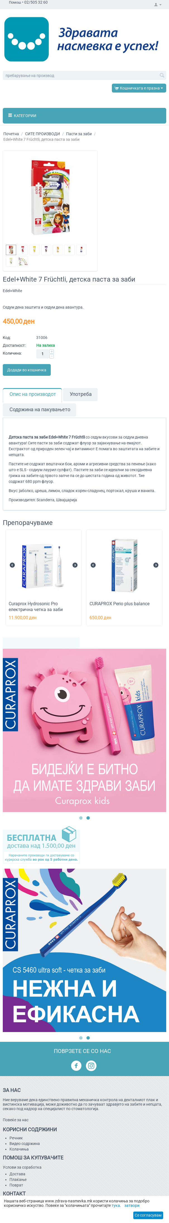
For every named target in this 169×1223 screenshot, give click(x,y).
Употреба (81, 394)
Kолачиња (19, 1149)
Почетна (11, 134)
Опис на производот (32, 394)
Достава (17, 1174)
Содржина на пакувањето (39, 409)
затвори (131, 1205)
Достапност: (14, 345)
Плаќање (17, 1179)
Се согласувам (148, 1215)
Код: (7, 337)
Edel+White (12, 291)
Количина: (12, 353)
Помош (15, 2)
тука (116, 1205)
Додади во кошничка (26, 370)
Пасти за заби (79, 134)
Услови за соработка (22, 1167)
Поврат (16, 1185)
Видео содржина (24, 1143)
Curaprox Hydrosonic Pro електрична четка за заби (36, 606)
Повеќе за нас (15, 1120)
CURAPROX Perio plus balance (119, 603)
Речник (16, 1138)
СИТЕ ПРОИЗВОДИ (42, 134)
